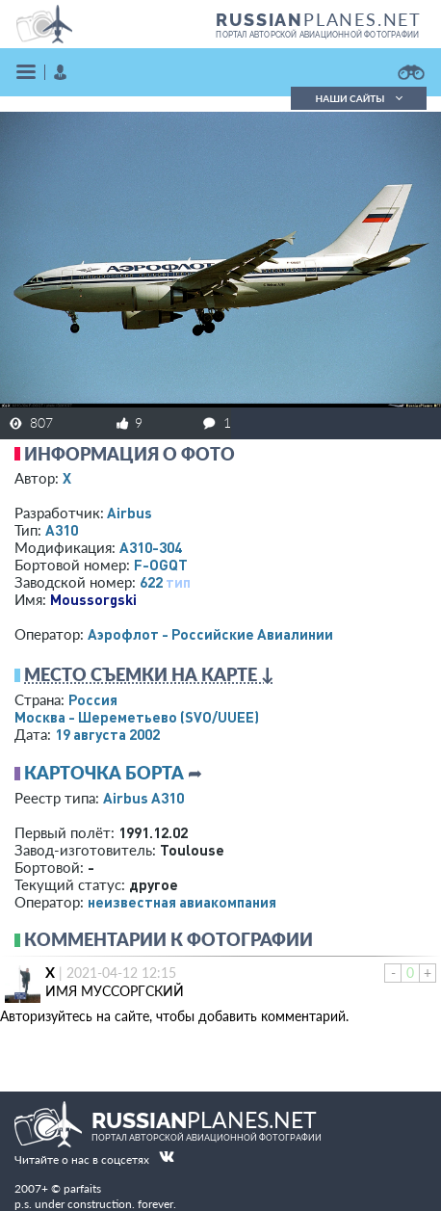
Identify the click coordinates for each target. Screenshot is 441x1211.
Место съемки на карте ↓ (149, 674)
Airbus (129, 512)
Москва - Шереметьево (136, 716)
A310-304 (150, 547)
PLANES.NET (319, 19)
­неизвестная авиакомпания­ (182, 901)
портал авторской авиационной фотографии (317, 34)
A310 (61, 530)
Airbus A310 (143, 797)
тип (178, 582)
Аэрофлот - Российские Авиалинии (210, 634)
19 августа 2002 (107, 734)
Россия (92, 699)
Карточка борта (104, 772)
